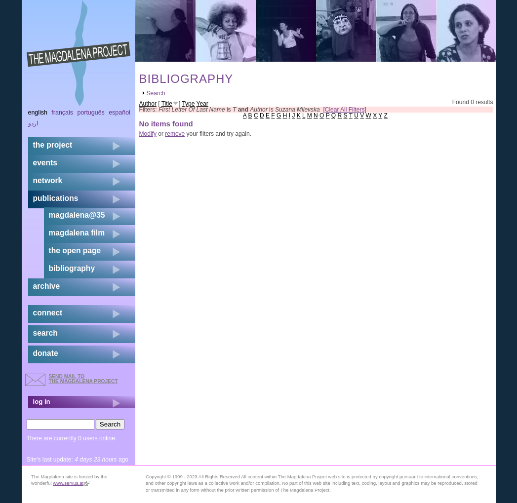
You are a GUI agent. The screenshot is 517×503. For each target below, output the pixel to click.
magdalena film (77, 233)
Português (90, 112)
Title (166, 103)
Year (202, 103)
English (38, 112)
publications (56, 198)
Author (148, 103)
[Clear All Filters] (344, 109)
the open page (75, 250)
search (45, 333)
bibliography (72, 268)
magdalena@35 (77, 215)
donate (45, 353)
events (45, 162)
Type (188, 103)
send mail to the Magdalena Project (83, 379)
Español (119, 112)
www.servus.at (71, 483)
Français (62, 112)
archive (46, 286)
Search (156, 93)
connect (48, 313)
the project (53, 145)
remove (175, 133)
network (48, 180)
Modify (148, 133)
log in (41, 401)
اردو (33, 123)
